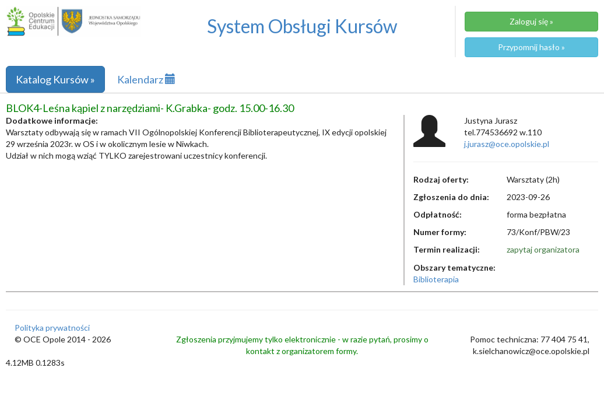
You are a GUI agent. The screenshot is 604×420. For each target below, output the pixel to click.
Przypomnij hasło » (531, 47)
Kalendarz (146, 79)
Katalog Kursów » (55, 79)
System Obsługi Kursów (302, 26)
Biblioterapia (436, 279)
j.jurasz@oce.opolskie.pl (506, 144)
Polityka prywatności (52, 327)
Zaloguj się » (531, 21)
